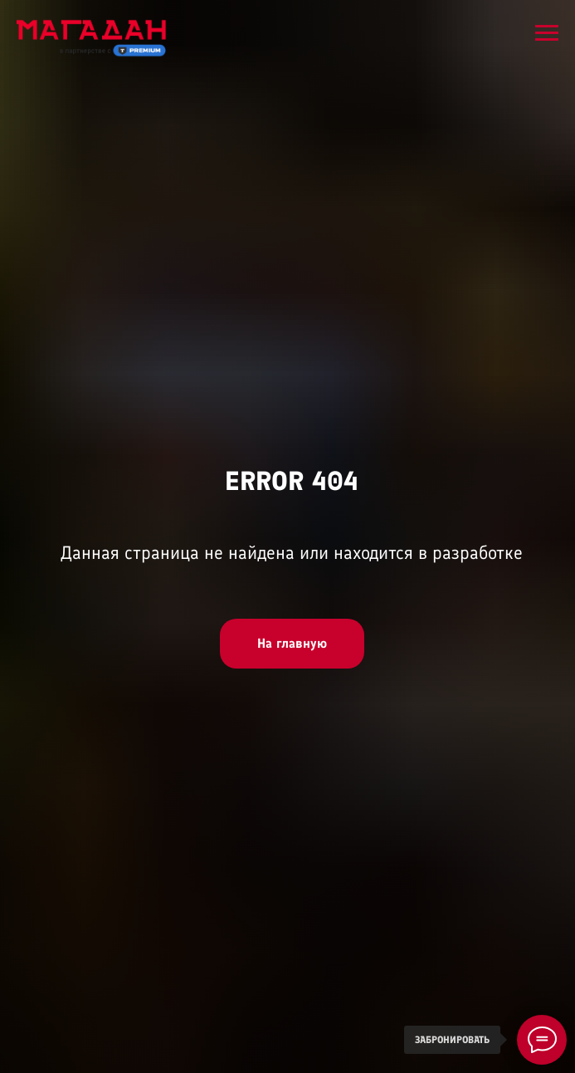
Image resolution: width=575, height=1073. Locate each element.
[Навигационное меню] (546, 33)
